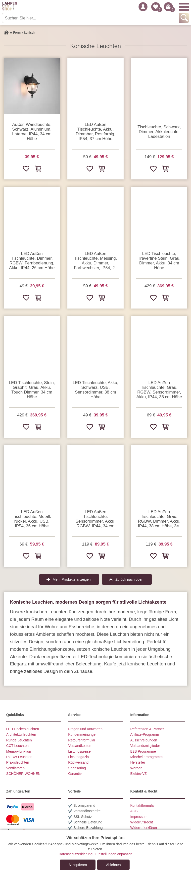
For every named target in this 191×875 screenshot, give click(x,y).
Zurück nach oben (129, 579)
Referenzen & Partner (147, 729)
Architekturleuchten (21, 734)
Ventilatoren (15, 768)
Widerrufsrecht (141, 822)
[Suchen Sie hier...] (91, 18)
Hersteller (137, 762)
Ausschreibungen (143, 740)
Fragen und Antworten (85, 729)
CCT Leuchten (17, 746)
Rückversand (78, 762)
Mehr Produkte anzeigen (72, 579)
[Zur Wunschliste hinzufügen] (26, 168)
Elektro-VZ (138, 774)
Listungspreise (79, 751)
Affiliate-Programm (144, 734)
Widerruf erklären (143, 828)
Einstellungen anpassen (113, 854)
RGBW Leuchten (19, 757)
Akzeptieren (77, 865)
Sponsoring (77, 768)
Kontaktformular (142, 805)
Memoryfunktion (18, 751)
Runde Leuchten (19, 740)
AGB (134, 811)
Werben (136, 768)
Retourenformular (81, 740)
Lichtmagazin (78, 757)
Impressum (138, 817)
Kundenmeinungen (82, 734)
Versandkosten (79, 746)
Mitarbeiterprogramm (146, 757)
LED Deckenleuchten (22, 729)
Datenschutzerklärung (76, 854)
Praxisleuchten (17, 762)
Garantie (75, 774)
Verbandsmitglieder (145, 746)
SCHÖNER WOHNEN (23, 774)
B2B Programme (143, 751)
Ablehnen (113, 865)
